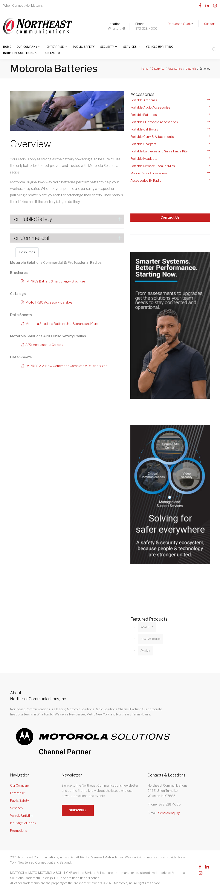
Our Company (27, 46)
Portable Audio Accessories (150, 107)
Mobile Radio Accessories (149, 173)
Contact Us (53, 53)
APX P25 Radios (150, 638)
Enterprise (55, 46)
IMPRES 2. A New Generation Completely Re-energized (69, 366)
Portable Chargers (143, 144)
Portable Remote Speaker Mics (152, 166)
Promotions (18, 830)
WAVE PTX (147, 627)
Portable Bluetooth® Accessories (154, 122)
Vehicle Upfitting (159, 46)
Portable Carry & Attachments (152, 136)
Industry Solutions (18, 53)
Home (7, 46)
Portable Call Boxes (144, 129)
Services (130, 46)
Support (209, 24)
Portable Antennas (143, 100)
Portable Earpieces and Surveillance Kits (159, 151)
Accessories (175, 68)
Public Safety (84, 46)
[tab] (67, 219)
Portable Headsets (143, 158)
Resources (27, 252)
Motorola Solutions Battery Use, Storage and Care (64, 324)
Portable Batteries (143, 115)
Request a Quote (180, 24)
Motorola (190, 68)
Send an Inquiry (169, 813)
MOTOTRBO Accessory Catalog (50, 303)
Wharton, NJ (116, 28)
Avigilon (145, 650)
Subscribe (78, 812)
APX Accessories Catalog (45, 345)
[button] (67, 219)
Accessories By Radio (145, 180)
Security (107, 46)
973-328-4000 (146, 28)
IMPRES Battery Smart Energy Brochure (57, 282)
